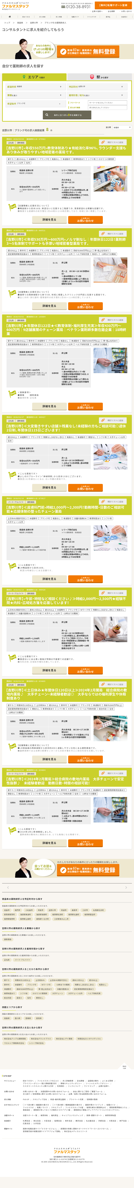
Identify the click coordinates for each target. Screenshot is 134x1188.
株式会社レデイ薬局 (64, 1038)
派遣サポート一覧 (30, 1115)
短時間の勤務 (92, 1099)
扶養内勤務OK (63, 989)
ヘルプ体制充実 (94, 993)
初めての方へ (28, 1080)
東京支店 (68, 1120)
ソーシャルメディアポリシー (97, 1083)
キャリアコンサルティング (72, 1115)
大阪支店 (112, 1120)
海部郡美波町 (25, 914)
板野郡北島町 (73, 914)
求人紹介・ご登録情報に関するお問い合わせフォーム (44, 1094)
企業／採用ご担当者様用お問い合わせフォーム (87, 1094)
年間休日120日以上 (22, 980)
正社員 (7, 959)
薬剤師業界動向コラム (118, 1107)
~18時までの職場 (63, 984)
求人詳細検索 (67, 1080)
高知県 (39, 1018)
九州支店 (37, 1123)
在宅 (29, 997)
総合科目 (7, 997)
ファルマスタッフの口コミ (48, 1080)
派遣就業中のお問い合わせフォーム (55, 1091)
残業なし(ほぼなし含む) (84, 984)
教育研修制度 (110, 1115)
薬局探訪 (26, 1110)
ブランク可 (31, 984)
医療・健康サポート (94, 1115)
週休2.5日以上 (78, 980)
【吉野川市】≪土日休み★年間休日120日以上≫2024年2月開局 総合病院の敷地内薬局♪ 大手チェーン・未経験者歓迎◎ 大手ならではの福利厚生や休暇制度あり (66, 694)
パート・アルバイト (22, 959)
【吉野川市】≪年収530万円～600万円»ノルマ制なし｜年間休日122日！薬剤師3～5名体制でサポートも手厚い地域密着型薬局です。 (66, 241)
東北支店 (37, 1120)
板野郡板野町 (9, 919)
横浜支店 (79, 1120)
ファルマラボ (28, 1107)
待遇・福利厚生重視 (58, 1099)
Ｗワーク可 (46, 984)
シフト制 (23, 993)
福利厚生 (54, 1115)
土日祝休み (40, 980)
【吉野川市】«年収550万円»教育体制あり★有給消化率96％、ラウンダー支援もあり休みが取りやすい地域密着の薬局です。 (66, 149)
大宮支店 (47, 1120)
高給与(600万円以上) (25, 989)
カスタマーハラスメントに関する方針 (38, 1086)
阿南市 (40, 910)
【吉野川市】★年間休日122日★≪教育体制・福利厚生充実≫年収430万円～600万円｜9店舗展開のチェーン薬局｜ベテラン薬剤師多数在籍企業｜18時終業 (66, 329)
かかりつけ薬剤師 (40, 993)
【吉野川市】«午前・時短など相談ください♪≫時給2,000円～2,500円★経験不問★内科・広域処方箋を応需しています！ (66, 600)
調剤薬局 (7, 939)
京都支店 (102, 1120)
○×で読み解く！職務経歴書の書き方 (67, 1104)
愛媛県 (28, 1018)
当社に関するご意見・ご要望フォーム (88, 1091)
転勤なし (102, 984)
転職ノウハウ (42, 1107)
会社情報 (80, 1080)
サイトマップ (89, 1086)
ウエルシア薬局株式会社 (14, 1043)
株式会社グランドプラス (41, 1038)
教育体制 (44, 1115)
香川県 (17, 1018)
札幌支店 (26, 1120)
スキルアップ (56, 1107)
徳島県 (20, 22)
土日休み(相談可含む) (58, 980)
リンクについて (74, 1086)
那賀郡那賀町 (9, 914)
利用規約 (60, 1086)
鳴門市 (17, 910)
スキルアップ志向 (40, 1099)
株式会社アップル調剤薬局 (15, 1038)
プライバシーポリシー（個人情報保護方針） (40, 1083)
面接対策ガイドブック (94, 1104)
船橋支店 (58, 1120)
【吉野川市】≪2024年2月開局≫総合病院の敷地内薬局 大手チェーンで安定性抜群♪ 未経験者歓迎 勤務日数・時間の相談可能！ (65, 780)
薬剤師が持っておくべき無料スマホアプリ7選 (51, 1110)
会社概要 (111, 11)
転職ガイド (111, 1104)
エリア (34, 76)
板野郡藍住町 (90, 914)
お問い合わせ (126, 11)
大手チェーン (57, 993)
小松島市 (29, 910)
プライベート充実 (76, 1099)
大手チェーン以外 (75, 993)
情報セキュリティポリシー (71, 1083)
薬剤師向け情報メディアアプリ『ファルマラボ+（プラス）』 (97, 1110)
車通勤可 (7, 989)
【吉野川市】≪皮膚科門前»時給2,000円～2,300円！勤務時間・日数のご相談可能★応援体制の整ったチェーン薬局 (65, 509)
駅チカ (7, 980)
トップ (7, 22)
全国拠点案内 (93, 1080)
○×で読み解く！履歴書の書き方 (36, 1104)
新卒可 (7, 984)
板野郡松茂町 (57, 914)
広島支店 (26, 1123)
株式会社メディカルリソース (75, 1131)
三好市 (85, 910)
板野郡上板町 (25, 919)
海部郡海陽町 (41, 914)
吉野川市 (34, 22)
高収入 (19, 997)
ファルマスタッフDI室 (74, 1107)
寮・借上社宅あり (45, 989)
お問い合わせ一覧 (30, 1091)
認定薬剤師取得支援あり (84, 989)
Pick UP (26, 1099)
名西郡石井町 (98, 910)
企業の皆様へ (97, 11)
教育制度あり (9, 993)
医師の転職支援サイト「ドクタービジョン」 (40, 1128)
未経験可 (18, 984)
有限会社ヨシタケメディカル (89, 1038)
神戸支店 (123, 1120)
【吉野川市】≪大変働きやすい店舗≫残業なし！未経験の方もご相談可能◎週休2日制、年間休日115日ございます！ (66, 428)
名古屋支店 (90, 1120)
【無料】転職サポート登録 (113, 5)
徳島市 (7, 910)
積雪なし (39, 997)
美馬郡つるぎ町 (42, 919)
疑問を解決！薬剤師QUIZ (96, 1107)
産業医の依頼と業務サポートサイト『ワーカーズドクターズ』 (85, 1128)
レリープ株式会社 (36, 1043)
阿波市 (64, 910)
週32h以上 (93, 980)
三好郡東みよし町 (61, 919)
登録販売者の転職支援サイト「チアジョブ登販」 (42, 1131)
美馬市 (74, 910)
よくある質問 (107, 1080)
